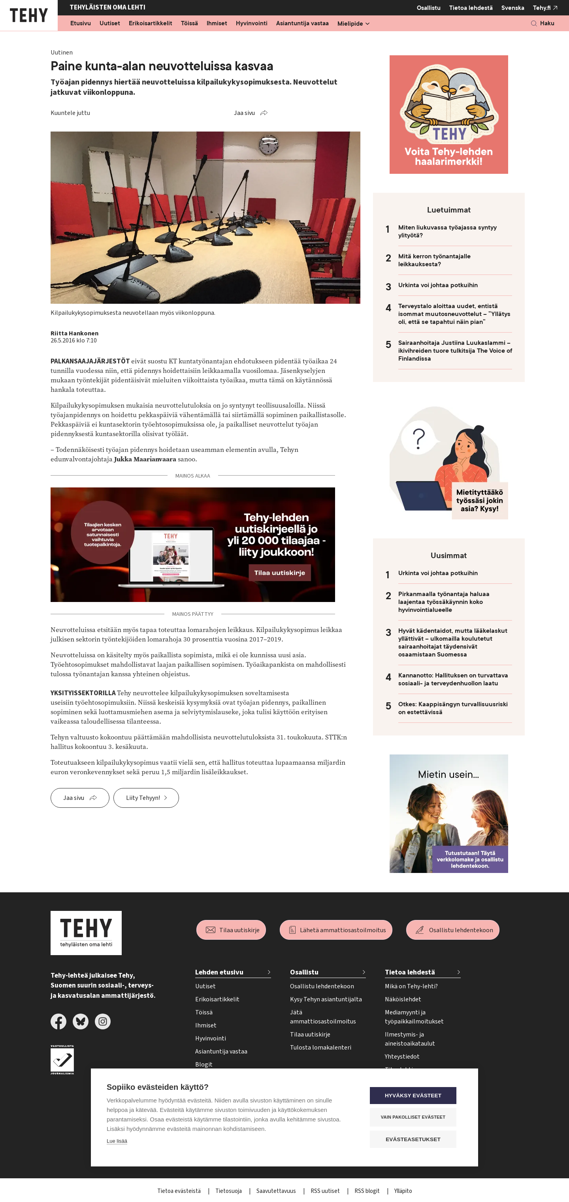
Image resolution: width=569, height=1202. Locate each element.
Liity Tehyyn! (143, 798)
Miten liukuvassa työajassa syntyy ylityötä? (447, 231)
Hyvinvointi (252, 23)
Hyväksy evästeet (414, 1096)
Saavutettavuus (276, 1191)
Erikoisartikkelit (150, 23)
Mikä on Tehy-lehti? (411, 986)
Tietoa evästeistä (179, 1191)
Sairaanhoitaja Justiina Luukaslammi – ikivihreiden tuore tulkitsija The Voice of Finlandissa (455, 351)
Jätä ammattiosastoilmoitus (323, 1017)
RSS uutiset (326, 1191)
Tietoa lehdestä (471, 8)
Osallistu (429, 8)
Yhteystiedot (402, 1056)
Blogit (204, 1064)
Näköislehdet (403, 999)
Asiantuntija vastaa (302, 23)
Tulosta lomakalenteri (320, 1047)
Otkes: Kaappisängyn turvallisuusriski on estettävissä (453, 708)
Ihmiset (217, 23)
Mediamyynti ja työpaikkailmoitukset (414, 1017)
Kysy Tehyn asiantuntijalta (326, 999)
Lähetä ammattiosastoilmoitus (343, 930)
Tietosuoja (229, 1191)
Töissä (189, 23)
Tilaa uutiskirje (239, 930)
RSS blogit (367, 1191)
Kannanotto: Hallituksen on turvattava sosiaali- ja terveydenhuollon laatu (453, 679)
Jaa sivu (244, 113)
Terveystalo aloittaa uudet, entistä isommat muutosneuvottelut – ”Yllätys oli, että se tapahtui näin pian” (454, 314)
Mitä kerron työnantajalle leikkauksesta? (434, 260)
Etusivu (80, 23)
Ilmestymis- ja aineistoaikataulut (410, 1039)
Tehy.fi (542, 8)
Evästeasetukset (414, 1139)
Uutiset (110, 23)
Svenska (512, 8)
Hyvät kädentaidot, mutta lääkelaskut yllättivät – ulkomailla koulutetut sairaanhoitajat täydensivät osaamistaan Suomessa (452, 642)
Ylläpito (403, 1191)
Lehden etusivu (219, 972)
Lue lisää (117, 1141)
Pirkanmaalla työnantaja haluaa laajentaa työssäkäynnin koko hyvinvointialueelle (444, 602)
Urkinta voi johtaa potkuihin (438, 285)
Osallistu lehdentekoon (461, 930)
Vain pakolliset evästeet (414, 1117)
